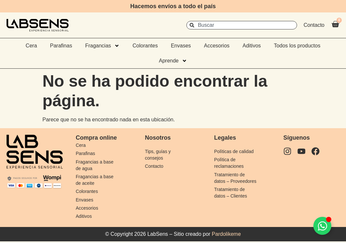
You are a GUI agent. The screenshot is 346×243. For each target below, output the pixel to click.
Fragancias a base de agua (96, 165)
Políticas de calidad (235, 151)
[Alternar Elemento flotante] (322, 226)
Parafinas (61, 45)
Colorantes (145, 45)
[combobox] (241, 25)
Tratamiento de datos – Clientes (231, 200)
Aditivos (252, 45)
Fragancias (102, 46)
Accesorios (216, 45)
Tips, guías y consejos (158, 154)
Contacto (155, 166)
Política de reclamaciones (230, 163)
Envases (181, 45)
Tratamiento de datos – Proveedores (230, 181)
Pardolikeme (226, 235)
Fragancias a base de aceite (96, 180)
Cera (31, 45)
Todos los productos (297, 45)
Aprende (173, 61)
